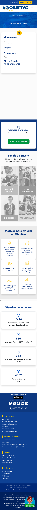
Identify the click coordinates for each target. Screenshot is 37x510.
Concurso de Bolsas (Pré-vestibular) (14, 447)
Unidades (20, 15)
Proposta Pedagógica (9, 424)
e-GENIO (5, 419)
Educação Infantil (8, 455)
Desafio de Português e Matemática (14, 444)
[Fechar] (33, 497)
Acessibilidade (26, 490)
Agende (18, 141)
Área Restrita (7, 471)
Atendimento (12, 2)
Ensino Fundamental (9, 458)
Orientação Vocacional (9, 422)
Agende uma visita (8, 440)
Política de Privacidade (13, 490)
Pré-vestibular (7, 463)
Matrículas (5, 442)
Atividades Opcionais (9, 431)
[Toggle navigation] (32, 8)
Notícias (5, 426)
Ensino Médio (7, 460)
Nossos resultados (8, 429)
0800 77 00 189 (19, 408)
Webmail (5, 478)
